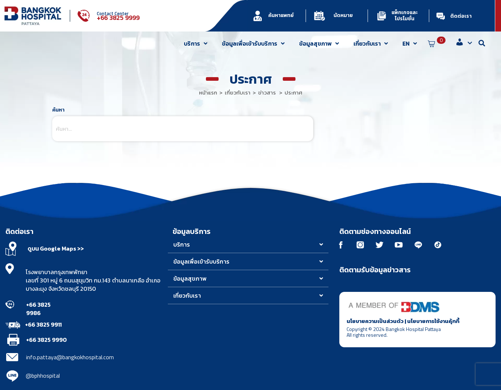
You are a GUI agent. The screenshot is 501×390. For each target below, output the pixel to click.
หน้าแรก (208, 92)
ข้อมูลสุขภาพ (319, 43)
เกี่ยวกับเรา (370, 43)
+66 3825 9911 (43, 324)
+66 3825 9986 (38, 308)
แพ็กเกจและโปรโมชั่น (405, 15)
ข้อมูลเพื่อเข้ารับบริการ (253, 43)
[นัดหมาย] (319, 15)
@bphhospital (43, 375)
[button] (248, 244)
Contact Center (113, 13)
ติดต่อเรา (461, 16)
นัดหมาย (343, 15)
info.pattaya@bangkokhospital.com (70, 357)
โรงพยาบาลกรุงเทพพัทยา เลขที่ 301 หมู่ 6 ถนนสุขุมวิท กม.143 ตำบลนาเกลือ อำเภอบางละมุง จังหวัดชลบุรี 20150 (93, 280)
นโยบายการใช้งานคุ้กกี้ (433, 322)
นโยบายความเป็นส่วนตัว (375, 322)
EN (409, 43)
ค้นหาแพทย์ (281, 15)
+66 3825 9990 (46, 339)
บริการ (195, 43)
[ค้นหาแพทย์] (257, 15)
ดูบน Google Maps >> (56, 248)
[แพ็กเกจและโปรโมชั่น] (381, 15)
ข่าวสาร (267, 92)
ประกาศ (293, 92)
